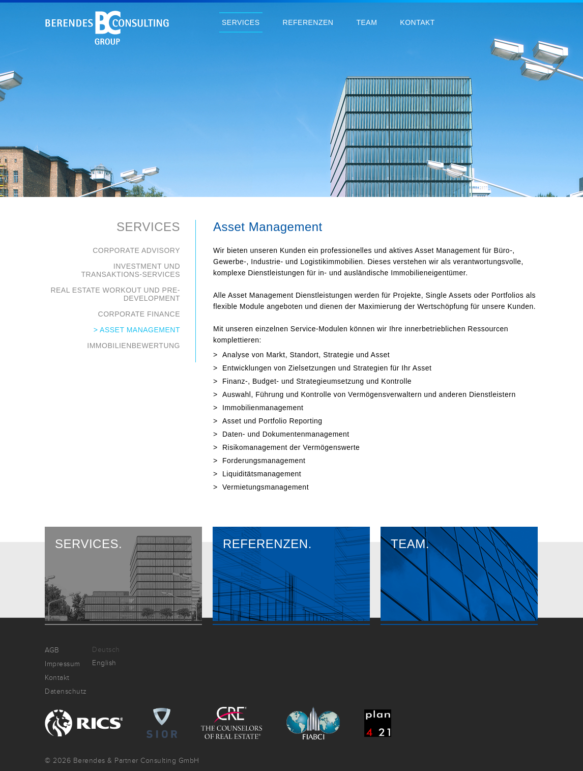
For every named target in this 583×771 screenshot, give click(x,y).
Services (241, 22)
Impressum (62, 664)
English (104, 663)
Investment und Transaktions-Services (130, 270)
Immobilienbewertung (133, 345)
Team (366, 22)
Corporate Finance (139, 314)
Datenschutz (66, 691)
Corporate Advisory (136, 250)
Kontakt (417, 22)
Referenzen (308, 22)
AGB (52, 650)
